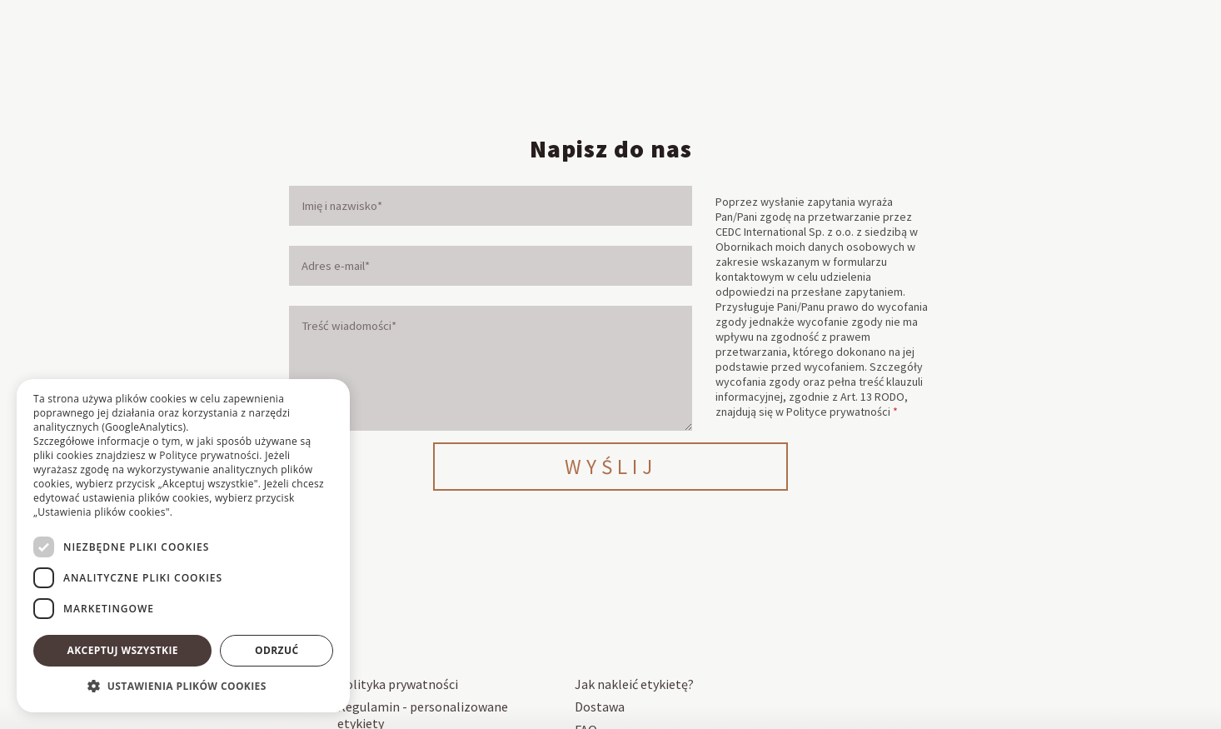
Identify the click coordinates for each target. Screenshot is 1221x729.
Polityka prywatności (397, 684)
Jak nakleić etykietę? (634, 684)
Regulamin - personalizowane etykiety (422, 712)
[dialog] (183, 545)
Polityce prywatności (838, 411)
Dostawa (600, 704)
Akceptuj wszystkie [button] (122, 650)
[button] (183, 686)
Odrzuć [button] (276, 650)
